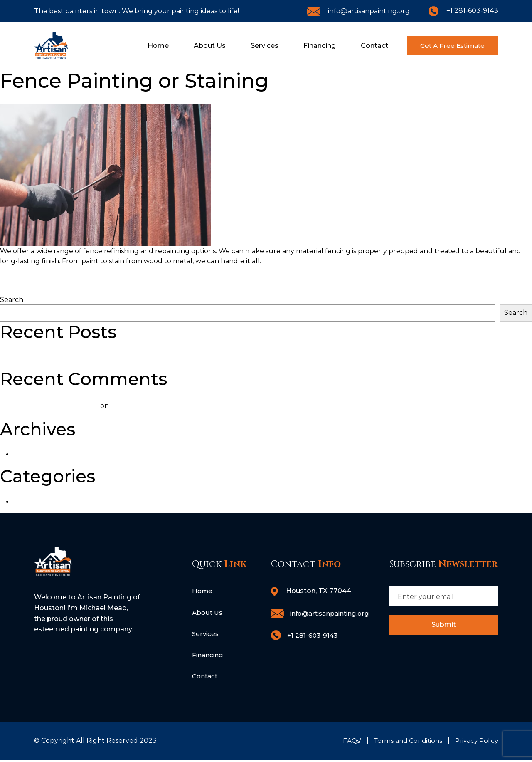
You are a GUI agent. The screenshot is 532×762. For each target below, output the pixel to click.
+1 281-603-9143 (463, 11)
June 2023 (31, 454)
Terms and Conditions (403, 743)
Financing (307, 45)
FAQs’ (345, 743)
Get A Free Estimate (446, 45)
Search (11, 300)
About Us (197, 45)
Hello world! (20, 357)
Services (252, 45)
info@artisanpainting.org (358, 11)
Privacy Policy (475, 743)
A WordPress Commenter (56, 406)
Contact (361, 45)
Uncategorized (38, 502)
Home (145, 45)
